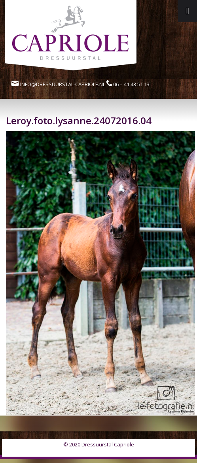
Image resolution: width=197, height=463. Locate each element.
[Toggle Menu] (187, 11)
